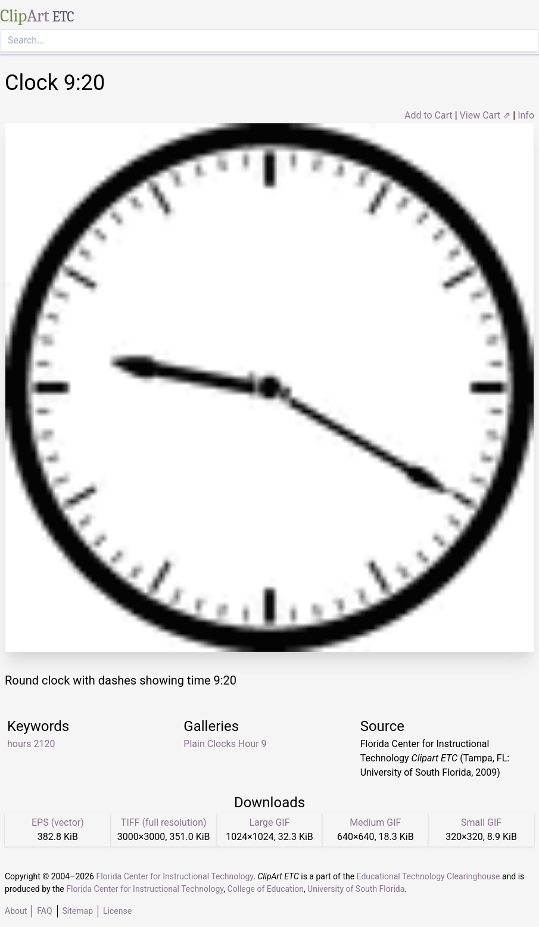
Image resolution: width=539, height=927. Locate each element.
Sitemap (78, 911)
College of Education (265, 889)
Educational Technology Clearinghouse (428, 876)
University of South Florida (355, 889)
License (117, 911)
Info (526, 115)
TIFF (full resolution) (164, 822)
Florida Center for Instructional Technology (174, 876)
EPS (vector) (58, 822)
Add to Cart (428, 115)
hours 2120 (31, 743)
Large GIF (269, 822)
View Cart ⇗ (485, 115)
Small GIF (481, 822)
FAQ (44, 911)
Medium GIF (375, 822)
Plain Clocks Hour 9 (224, 743)
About (16, 911)
